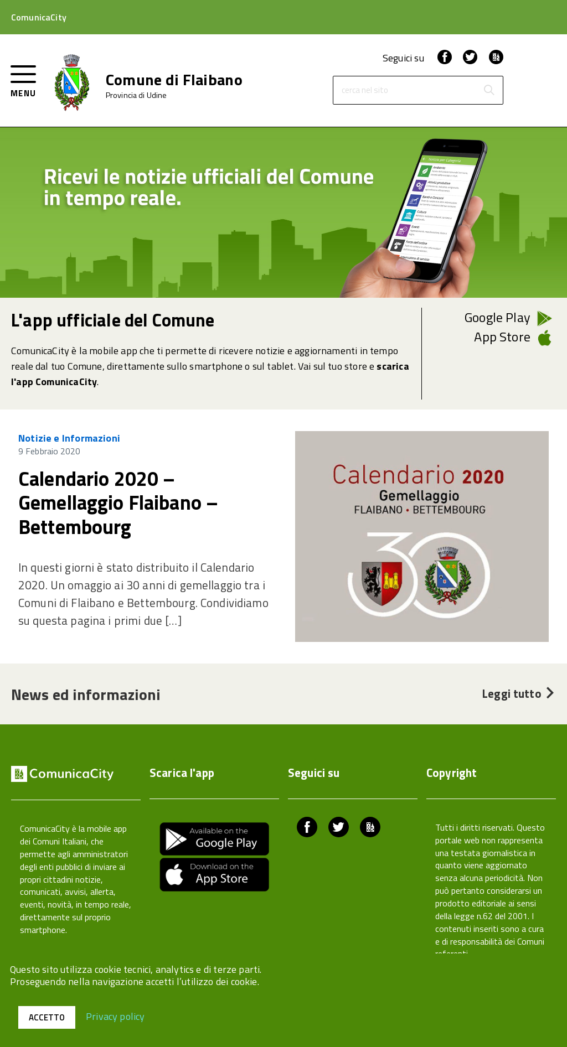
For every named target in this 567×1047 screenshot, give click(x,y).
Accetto (47, 1017)
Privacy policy (115, 1015)
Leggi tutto (519, 693)
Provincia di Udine (136, 95)
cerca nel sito (365, 90)
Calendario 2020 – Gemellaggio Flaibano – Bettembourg (118, 502)
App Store (502, 336)
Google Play (497, 317)
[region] (283, 536)
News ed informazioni (86, 694)
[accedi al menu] (24, 80)
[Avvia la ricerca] (489, 90)
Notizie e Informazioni (69, 438)
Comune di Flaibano (174, 79)
